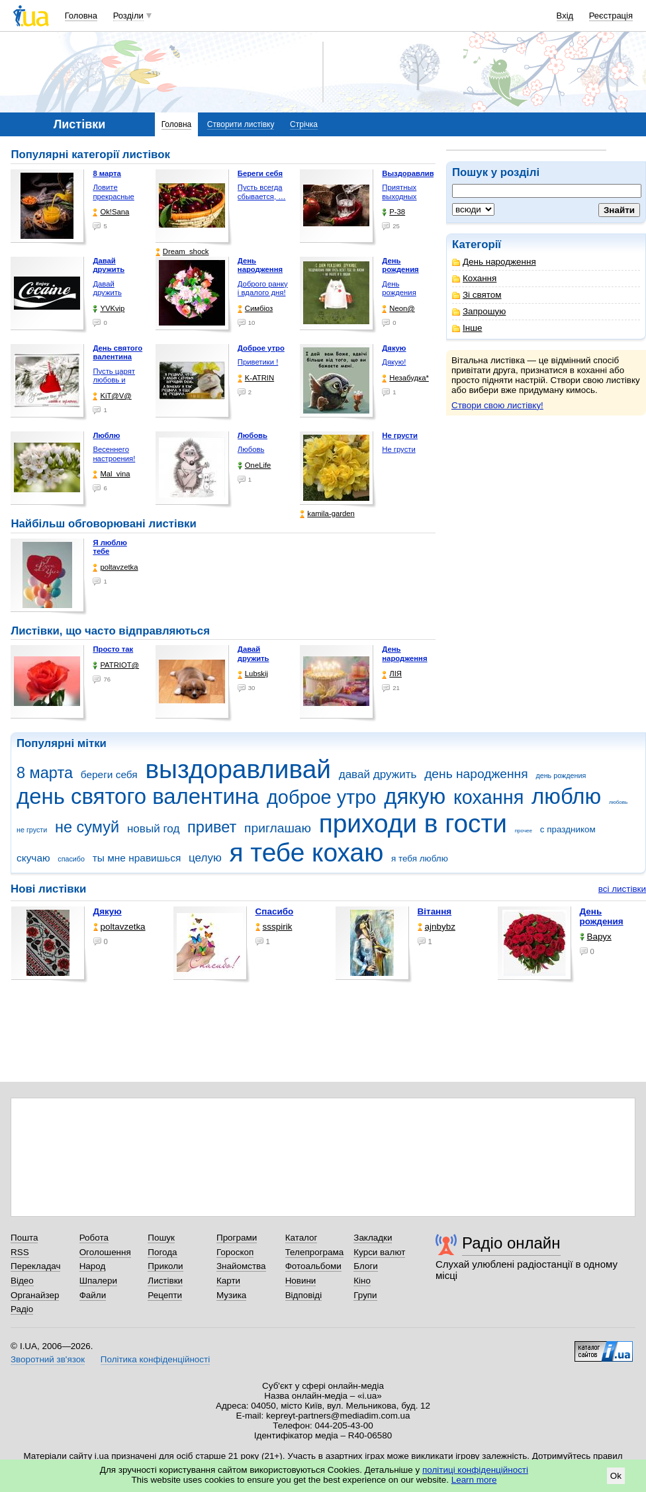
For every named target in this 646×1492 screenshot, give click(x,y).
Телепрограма (314, 1252)
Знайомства (241, 1266)
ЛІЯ (392, 674)
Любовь (251, 449)
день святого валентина (138, 796)
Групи (365, 1295)
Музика (231, 1295)
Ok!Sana (111, 212)
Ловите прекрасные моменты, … (114, 196)
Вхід (565, 16)
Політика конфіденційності (155, 1359)
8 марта (45, 772)
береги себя (109, 774)
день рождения (560, 775)
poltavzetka (115, 567)
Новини (300, 1281)
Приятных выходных (399, 191)
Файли (93, 1295)
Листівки (165, 1281)
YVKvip (108, 308)
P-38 (393, 212)
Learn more (474, 1480)
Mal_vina (111, 474)
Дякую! (394, 362)
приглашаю (277, 828)
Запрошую (479, 311)
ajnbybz (436, 927)
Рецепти (165, 1295)
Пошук (161, 1238)
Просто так (113, 649)
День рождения (399, 288)
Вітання (435, 911)
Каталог (301, 1238)
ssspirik (274, 927)
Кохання (474, 278)
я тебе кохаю (307, 852)
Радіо (22, 1309)
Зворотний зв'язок (48, 1359)
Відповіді (303, 1295)
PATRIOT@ (116, 665)
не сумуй (87, 827)
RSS (20, 1252)
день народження (476, 774)
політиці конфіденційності (475, 1470)
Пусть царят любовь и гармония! (114, 380)
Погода (162, 1252)
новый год (153, 828)
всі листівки (622, 889)
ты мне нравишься (137, 857)
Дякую (107, 911)
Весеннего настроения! (114, 453)
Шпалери (98, 1281)
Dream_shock (182, 251)
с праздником (568, 829)
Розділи (128, 16)
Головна (81, 16)
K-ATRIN (256, 378)
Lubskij (253, 674)
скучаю (33, 857)
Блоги (365, 1266)
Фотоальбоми (313, 1266)
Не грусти (398, 449)
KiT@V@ (112, 396)
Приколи (165, 1266)
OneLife (254, 465)
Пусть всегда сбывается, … (262, 191)
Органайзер (35, 1295)
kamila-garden (327, 513)
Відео (22, 1281)
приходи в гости (413, 823)
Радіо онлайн (511, 1243)
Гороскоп (235, 1252)
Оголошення (105, 1252)
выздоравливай (237, 769)
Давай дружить (107, 288)
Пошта (24, 1238)
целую (205, 858)
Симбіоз (255, 308)
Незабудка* (405, 378)
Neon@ (398, 308)
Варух (596, 937)
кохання (488, 797)
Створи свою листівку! (497, 405)
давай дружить (378, 774)
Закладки (372, 1238)
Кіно (362, 1281)
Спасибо (274, 911)
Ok (616, 1476)
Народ (92, 1266)
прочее (523, 831)
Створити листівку (241, 124)
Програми (236, 1238)
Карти (228, 1281)
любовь (618, 802)
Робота (94, 1238)
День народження (494, 262)
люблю (566, 796)
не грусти (32, 830)
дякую (414, 796)
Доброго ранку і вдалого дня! (263, 288)
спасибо (71, 859)
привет (211, 827)
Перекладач (35, 1266)
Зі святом (477, 295)
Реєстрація (611, 16)
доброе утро (321, 797)
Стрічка (304, 124)
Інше (467, 328)
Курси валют (379, 1252)
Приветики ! (258, 362)
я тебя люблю (419, 858)
